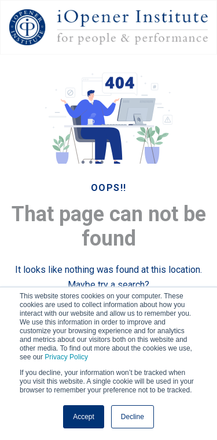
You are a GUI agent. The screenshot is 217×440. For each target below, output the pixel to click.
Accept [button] (83, 417)
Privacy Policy (66, 357)
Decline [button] (132, 417)
